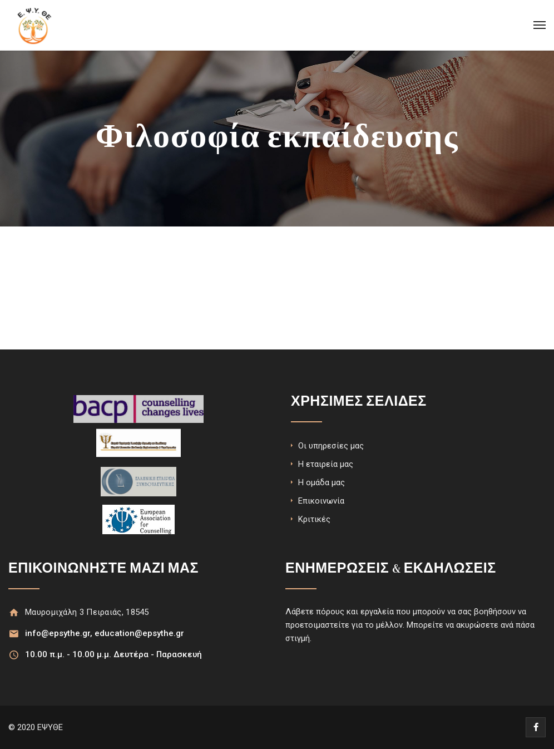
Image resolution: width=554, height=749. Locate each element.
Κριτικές (314, 519)
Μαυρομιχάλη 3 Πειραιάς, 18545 (87, 612)
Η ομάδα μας (321, 482)
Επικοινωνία (321, 501)
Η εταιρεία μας (325, 464)
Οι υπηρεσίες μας (331, 446)
